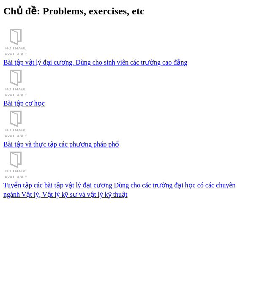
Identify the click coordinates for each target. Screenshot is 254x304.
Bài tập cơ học (127, 87)
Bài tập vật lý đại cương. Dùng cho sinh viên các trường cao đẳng (127, 46)
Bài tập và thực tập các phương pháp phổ (127, 128)
